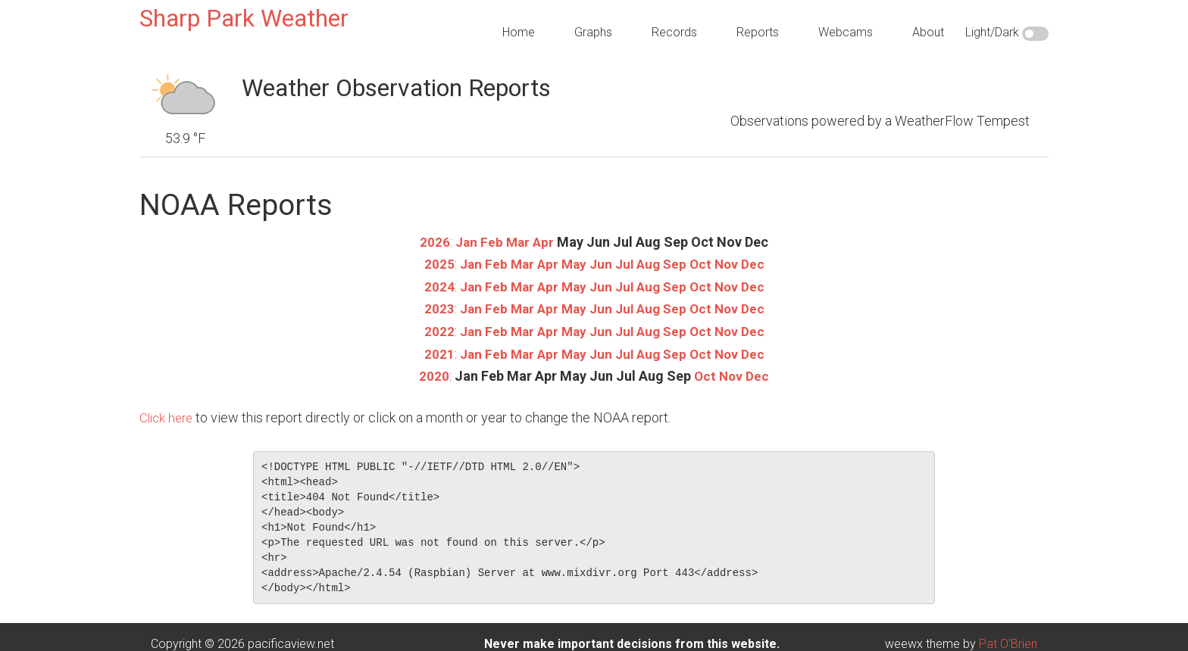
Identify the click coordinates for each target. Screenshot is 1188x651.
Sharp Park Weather (244, 18)
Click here (168, 415)
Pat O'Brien (1008, 641)
